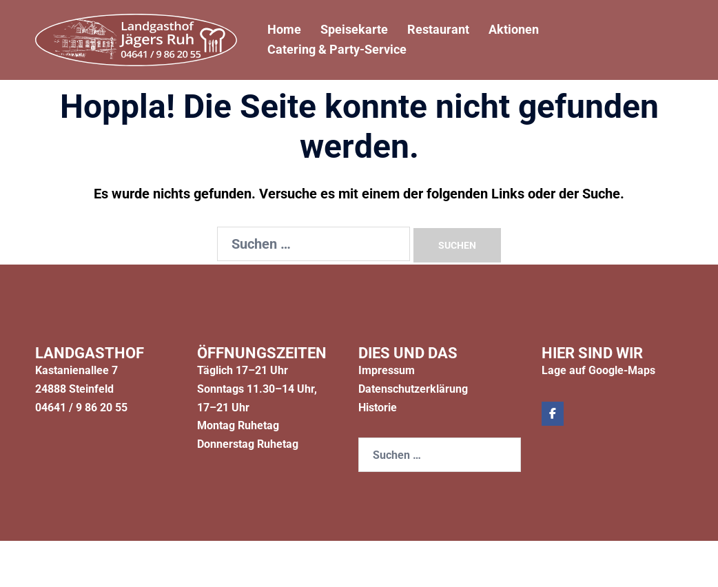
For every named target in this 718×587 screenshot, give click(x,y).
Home (284, 29)
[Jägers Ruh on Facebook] (553, 414)
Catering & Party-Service (337, 50)
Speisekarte (354, 29)
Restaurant (438, 29)
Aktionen (514, 29)
